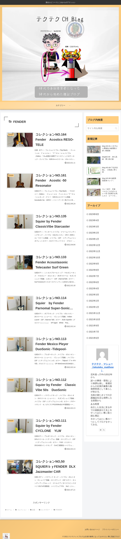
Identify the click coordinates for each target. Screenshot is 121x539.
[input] (102, 128)
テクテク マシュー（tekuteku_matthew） (102, 367)
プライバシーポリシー (110, 529)
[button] (116, 128)
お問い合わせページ (92, 529)
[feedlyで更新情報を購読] (100, 429)
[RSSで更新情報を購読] (103, 429)
